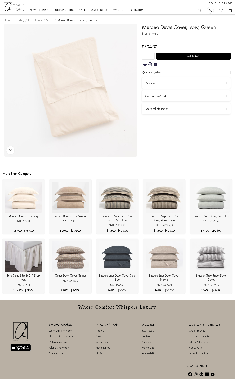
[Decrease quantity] (144, 56)
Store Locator (56, 353)
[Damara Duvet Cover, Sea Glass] (211, 197)
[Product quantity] (148, 56)
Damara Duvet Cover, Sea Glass (211, 216)
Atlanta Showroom (59, 347)
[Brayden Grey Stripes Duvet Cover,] (211, 256)
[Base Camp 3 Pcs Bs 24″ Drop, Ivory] (23, 256)
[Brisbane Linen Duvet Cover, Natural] (164, 256)
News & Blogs (103, 347)
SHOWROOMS (60, 325)
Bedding (19, 20)
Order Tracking (197, 330)
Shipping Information (200, 336)
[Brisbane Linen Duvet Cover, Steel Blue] (117, 256)
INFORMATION (107, 325)
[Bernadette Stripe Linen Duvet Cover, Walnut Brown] (164, 197)
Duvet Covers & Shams (40, 20)
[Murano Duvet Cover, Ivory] (23, 197)
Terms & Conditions (199, 353)
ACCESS (148, 325)
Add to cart (193, 56)
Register (146, 336)
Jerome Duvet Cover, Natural (70, 216)
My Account (149, 330)
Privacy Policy (196, 347)
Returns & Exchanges (200, 342)
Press (98, 336)
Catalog (146, 342)
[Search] (199, 10)
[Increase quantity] (153, 56)
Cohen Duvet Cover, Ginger (70, 275)
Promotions (148, 347)
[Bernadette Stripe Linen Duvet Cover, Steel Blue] (117, 197)
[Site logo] (14, 7)
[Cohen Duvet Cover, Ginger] (70, 256)
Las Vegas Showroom (61, 330)
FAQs (99, 353)
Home (7, 20)
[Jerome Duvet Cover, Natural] (70, 197)
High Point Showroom (61, 336)
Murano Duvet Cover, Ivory (23, 216)
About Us (100, 330)
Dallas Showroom (58, 342)
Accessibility (148, 353)
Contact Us (102, 342)
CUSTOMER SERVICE (204, 325)
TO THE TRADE (220, 3)
